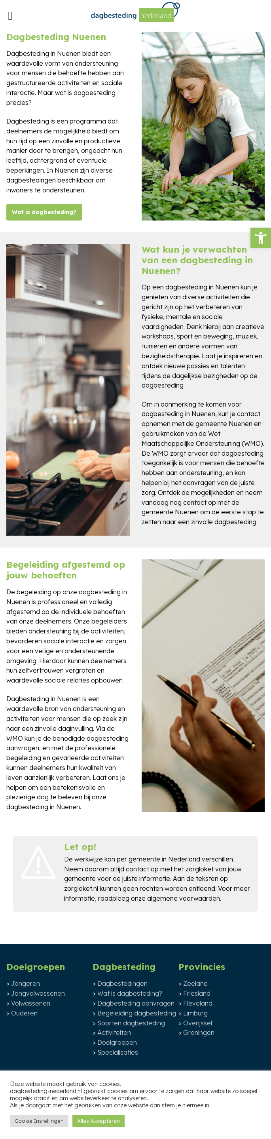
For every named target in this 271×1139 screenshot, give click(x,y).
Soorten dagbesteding (131, 1023)
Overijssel (197, 1023)
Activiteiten (114, 1032)
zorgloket (200, 869)
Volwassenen (30, 1003)
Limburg (195, 1013)
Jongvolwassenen (38, 993)
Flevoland (197, 1003)
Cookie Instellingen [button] (39, 1121)
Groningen (198, 1032)
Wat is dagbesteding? (44, 212)
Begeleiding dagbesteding (136, 1013)
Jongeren (25, 983)
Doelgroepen (117, 1042)
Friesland (196, 993)
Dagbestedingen (122, 983)
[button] (260, 238)
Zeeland (195, 983)
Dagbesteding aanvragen (135, 1003)
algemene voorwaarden (183, 898)
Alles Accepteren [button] (98, 1121)
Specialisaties (117, 1052)
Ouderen (24, 1013)
